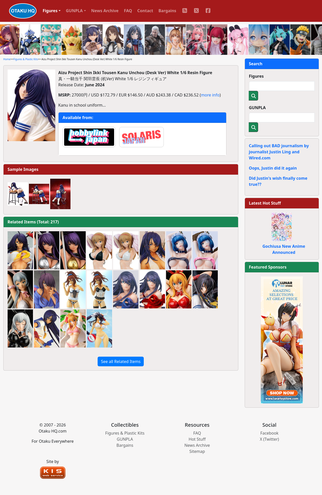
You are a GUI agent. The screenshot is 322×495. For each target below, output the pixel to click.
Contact (145, 10)
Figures (256, 76)
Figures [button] (50, 10)
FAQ (128, 10)
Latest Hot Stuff (265, 203)
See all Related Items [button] (120, 361)
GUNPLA (257, 107)
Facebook (269, 433)
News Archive (105, 10)
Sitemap (197, 451)
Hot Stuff (197, 439)
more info (210, 95)
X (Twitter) (269, 439)
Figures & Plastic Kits (25, 59)
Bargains (167, 10)
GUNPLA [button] (74, 10)
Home (6, 59)
